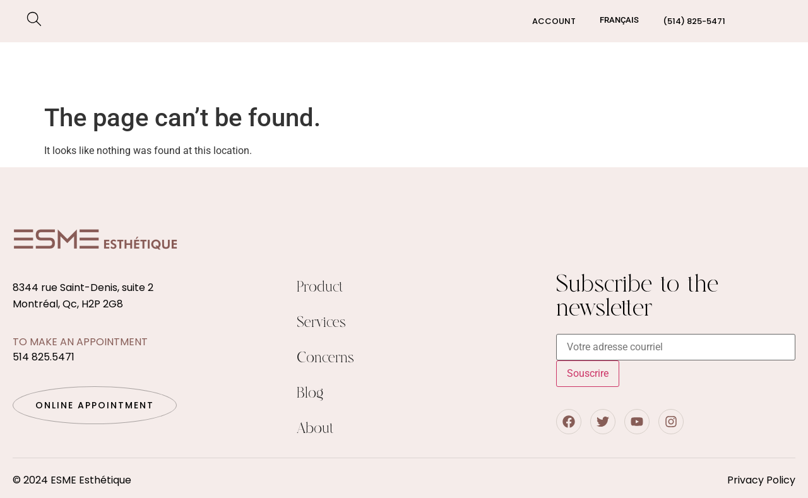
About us (633, 70)
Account (554, 21)
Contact (748, 70)
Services (65, 70)
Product (320, 287)
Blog (690, 70)
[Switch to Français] (619, 20)
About (316, 429)
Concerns (148, 70)
